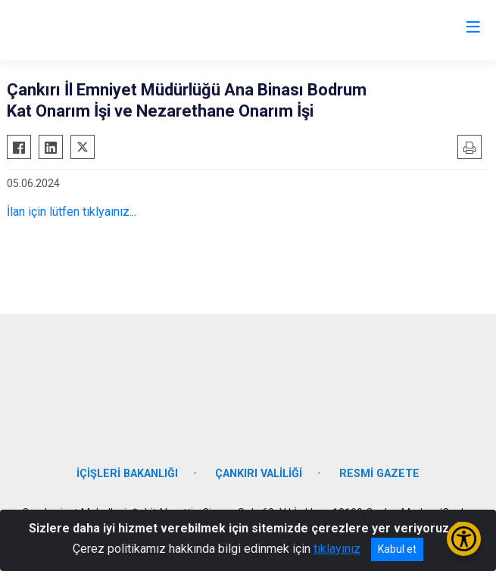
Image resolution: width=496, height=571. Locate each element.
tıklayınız (337, 548)
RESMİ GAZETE (379, 473)
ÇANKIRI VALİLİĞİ (258, 473)
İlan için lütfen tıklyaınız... (71, 211)
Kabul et (397, 549)
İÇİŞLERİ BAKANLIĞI (127, 473)
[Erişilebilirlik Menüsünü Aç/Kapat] (464, 539)
